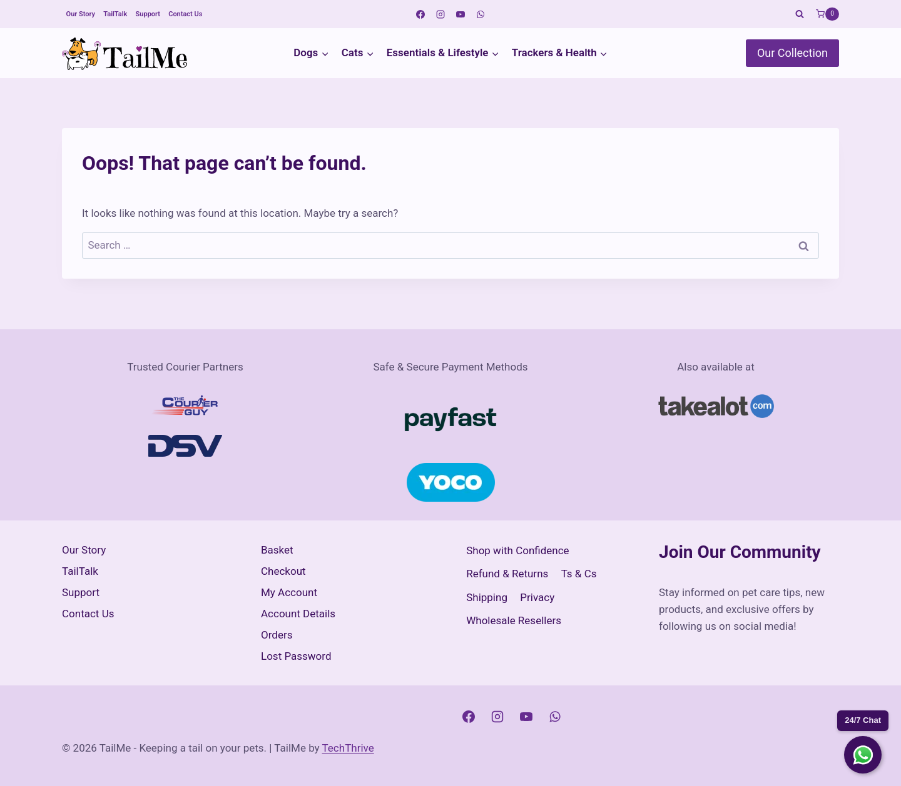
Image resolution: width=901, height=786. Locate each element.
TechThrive (348, 748)
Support (148, 14)
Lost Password (296, 656)
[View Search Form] (800, 14)
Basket (277, 550)
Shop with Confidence (517, 550)
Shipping (486, 597)
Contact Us (185, 14)
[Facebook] (420, 14)
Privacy (537, 597)
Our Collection (792, 52)
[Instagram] (440, 14)
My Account (289, 592)
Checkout (283, 571)
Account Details (298, 613)
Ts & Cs (579, 573)
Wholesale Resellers (513, 620)
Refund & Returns (507, 573)
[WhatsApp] (480, 14)
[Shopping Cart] (827, 14)
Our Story (80, 14)
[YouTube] (460, 14)
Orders (276, 635)
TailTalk (115, 14)
